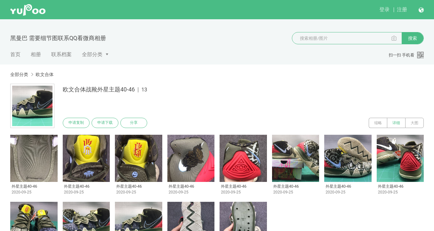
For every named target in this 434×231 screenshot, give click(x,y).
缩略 (378, 123)
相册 (36, 54)
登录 (384, 9)
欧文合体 (44, 74)
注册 (402, 9)
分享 (134, 123)
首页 (15, 54)
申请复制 (76, 123)
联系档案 (61, 54)
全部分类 (92, 54)
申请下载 (105, 123)
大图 (414, 123)
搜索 (412, 38)
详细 (396, 123)
